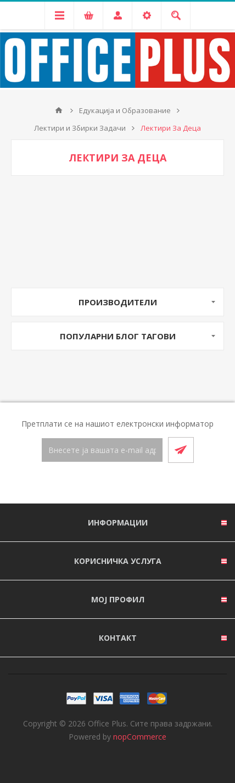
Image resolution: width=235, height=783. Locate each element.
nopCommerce (139, 736)
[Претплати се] (102, 450)
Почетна (58, 110)
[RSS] (130, 484)
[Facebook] (104, 484)
